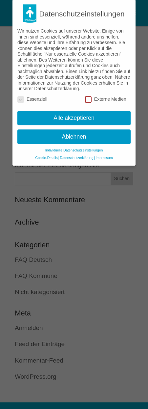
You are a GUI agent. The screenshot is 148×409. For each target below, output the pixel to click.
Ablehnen (74, 133)
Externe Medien (105, 96)
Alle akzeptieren (74, 114)
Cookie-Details (46, 154)
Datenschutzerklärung (77, 154)
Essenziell (32, 96)
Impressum (104, 154)
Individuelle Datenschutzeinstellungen (74, 147)
